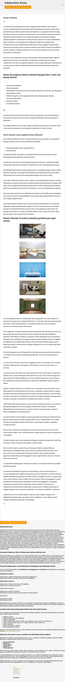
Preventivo (9, 7)
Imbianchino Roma (16, 2)
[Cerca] (63, 5)
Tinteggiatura (17, 669)
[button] (4, 22)
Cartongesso (16, 673)
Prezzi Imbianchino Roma (12, 631)
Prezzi (15, 667)
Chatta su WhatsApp (23, 7)
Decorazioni (16, 672)
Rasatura (15, 670)
